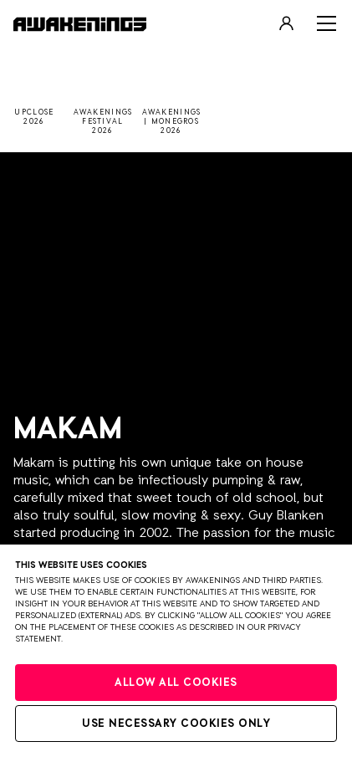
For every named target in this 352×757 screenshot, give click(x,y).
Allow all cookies (176, 683)
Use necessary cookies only (176, 724)
